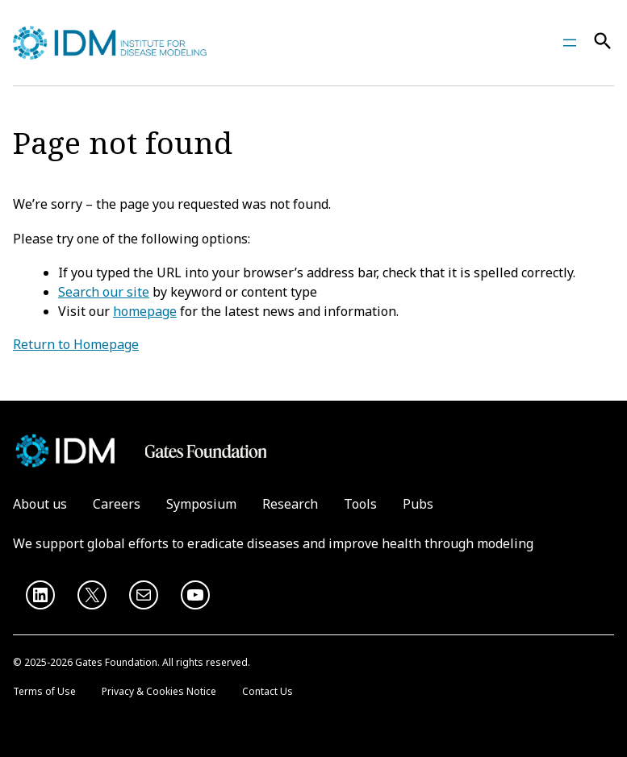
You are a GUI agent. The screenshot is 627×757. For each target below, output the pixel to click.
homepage (145, 311)
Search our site (103, 292)
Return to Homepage (76, 344)
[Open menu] (569, 42)
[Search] (602, 43)
